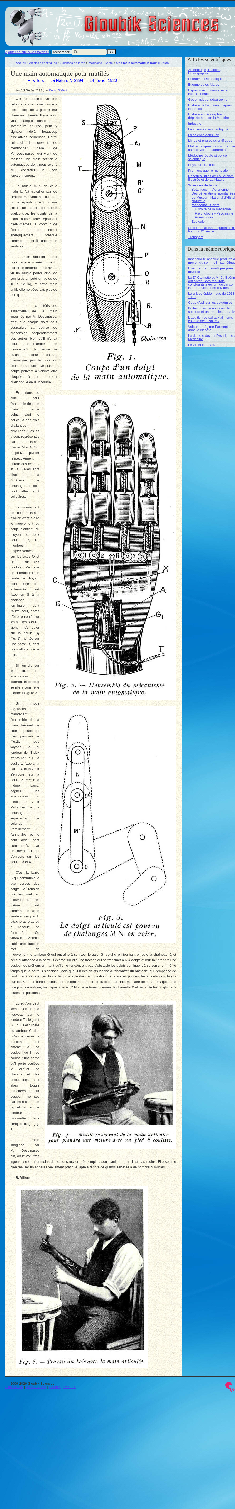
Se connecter (36, 1387)
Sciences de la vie (72, 62)
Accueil (21, 62)
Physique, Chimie (201, 165)
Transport (195, 237)
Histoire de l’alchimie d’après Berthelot (210, 107)
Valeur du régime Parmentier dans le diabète (210, 328)
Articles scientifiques (43, 62)
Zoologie (198, 221)
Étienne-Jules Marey (203, 84)
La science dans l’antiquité (208, 129)
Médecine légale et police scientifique (207, 157)
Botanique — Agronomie (210, 189)
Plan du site (14, 1387)
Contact (55, 1387)
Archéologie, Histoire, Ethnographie (204, 71)
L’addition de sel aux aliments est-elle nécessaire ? (210, 319)
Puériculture (204, 217)
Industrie (194, 123)
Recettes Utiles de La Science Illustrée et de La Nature (211, 177)
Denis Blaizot (58, 90)
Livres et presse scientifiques (210, 140)
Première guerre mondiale (208, 170)
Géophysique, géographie (207, 99)
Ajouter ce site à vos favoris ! (27, 52)
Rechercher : (61, 52)
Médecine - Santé (101, 62)
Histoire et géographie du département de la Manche (208, 116)
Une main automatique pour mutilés (210, 270)
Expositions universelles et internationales (208, 92)
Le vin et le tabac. (201, 345)
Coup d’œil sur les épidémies (210, 302)
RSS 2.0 (69, 1387)
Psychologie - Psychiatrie (214, 213)
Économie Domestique (205, 79)
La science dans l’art (203, 135)
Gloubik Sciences (181, 20)
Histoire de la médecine (213, 209)
